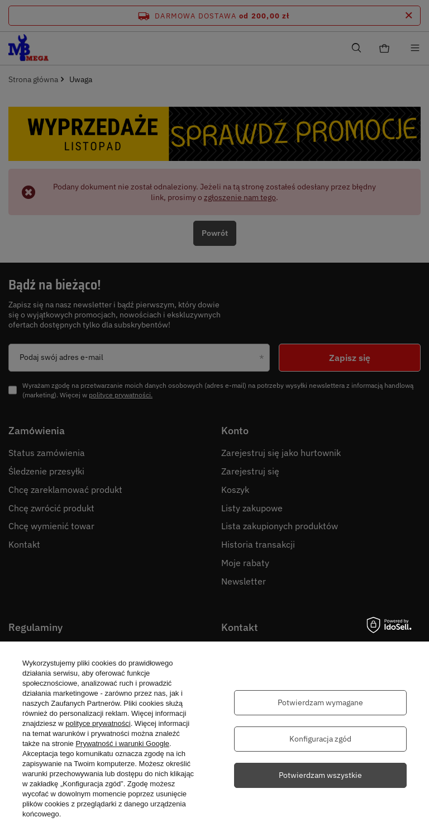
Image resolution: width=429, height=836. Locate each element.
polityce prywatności (97, 723)
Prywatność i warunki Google (122, 743)
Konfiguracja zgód (320, 739)
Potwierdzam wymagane (320, 702)
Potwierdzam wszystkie (320, 775)
